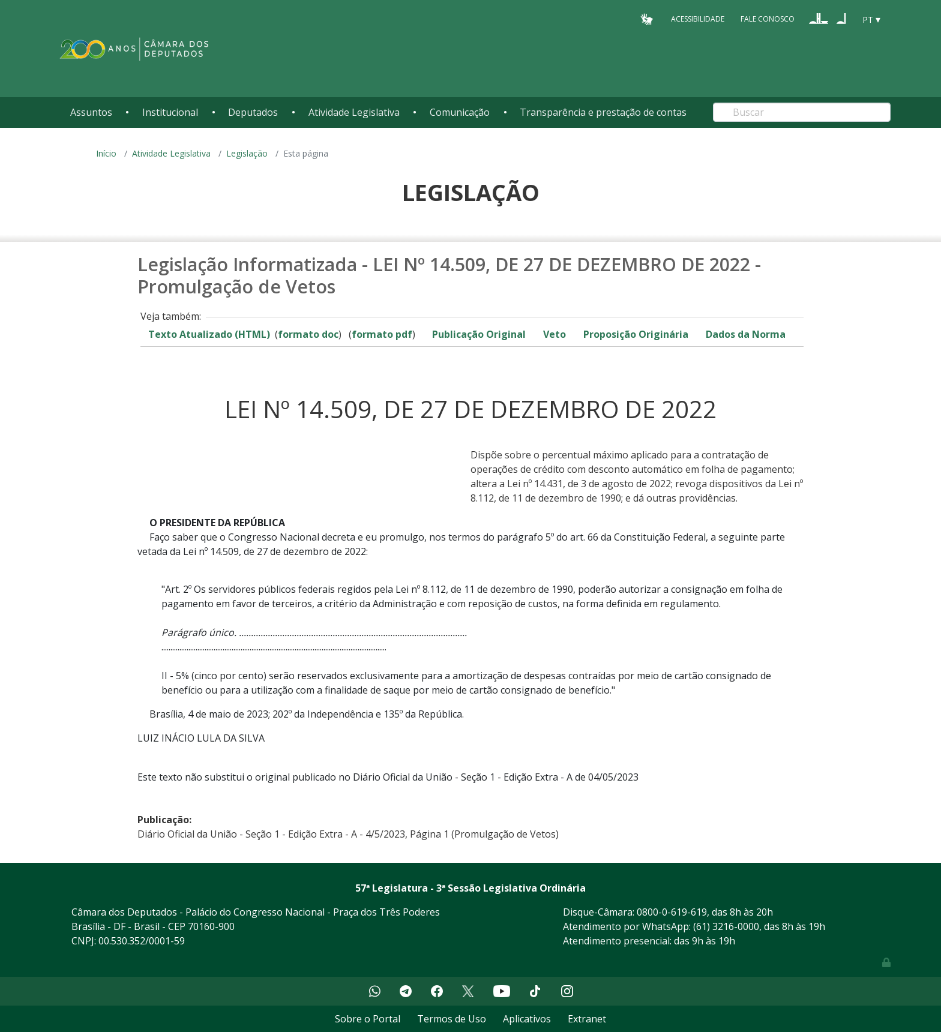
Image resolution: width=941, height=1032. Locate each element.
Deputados (253, 112)
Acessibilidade (697, 19)
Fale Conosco (768, 19)
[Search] (802, 112)
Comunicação (460, 112)
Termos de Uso (451, 1018)
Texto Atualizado (209, 334)
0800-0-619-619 (672, 912)
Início (106, 153)
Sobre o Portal (367, 1018)
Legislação (247, 153)
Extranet (587, 1018)
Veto (554, 334)
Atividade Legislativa (354, 112)
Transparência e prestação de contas (603, 112)
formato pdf (382, 334)
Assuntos (91, 112)
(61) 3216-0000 (726, 926)
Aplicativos (527, 1018)
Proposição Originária (635, 334)
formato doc (308, 334)
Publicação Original (479, 334)
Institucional (170, 112)
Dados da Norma (746, 334)
